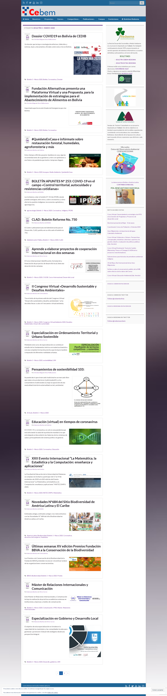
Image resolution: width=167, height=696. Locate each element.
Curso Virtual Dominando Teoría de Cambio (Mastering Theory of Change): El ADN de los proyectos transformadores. (122, 250)
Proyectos (49, 19)
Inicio (26, 19)
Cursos (60, 19)
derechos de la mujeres (32, 537)
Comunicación (48, 608)
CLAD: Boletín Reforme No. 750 (54, 219)
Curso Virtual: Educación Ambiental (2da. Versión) (123, 275)
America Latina (32, 535)
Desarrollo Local (68, 277)
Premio (59, 576)
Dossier (60, 79)
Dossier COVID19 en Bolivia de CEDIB (59, 36)
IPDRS (70, 210)
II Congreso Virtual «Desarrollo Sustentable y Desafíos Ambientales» (64, 288)
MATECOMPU (48, 493)
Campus (101, 19)
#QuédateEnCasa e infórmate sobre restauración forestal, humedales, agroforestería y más (53, 143)
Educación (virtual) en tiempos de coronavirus (64, 422)
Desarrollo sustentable (41, 324)
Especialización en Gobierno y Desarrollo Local (65, 618)
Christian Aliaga (38, 39)
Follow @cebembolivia (115, 299)
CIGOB (45, 277)
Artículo (29, 413)
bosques (46, 172)
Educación (55, 449)
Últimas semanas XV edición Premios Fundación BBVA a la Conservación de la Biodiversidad (66, 548)
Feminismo (44, 537)
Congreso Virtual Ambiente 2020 (54, 322)
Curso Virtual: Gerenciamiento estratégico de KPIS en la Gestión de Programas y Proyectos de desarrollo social (124, 216)
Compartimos (73, 19)
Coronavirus (52, 79)
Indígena (65, 210)
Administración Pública (34, 240)
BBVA (29, 576)
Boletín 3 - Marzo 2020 (34, 79)
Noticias (42, 150)
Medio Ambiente (55, 172)
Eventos (42, 469)
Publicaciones (89, 19)
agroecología (31, 210)
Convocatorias (44, 293)
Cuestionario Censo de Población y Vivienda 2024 (123, 227)
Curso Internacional (55, 277)
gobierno (53, 662)
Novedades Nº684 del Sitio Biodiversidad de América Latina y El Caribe (63, 503)
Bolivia (45, 79)
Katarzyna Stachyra (32, 150)
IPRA (55, 608)
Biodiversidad (42, 535)
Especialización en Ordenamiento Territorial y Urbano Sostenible (65, 334)
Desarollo (46, 662)
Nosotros (36, 19)
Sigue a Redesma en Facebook (119, 306)
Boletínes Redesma (130, 19)
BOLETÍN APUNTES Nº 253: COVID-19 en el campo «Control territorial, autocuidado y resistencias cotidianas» (59, 185)
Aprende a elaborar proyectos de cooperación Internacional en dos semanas (64, 251)
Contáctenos (113, 19)
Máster (60, 608)
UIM (54, 360)
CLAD (61, 240)
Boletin (42, 192)
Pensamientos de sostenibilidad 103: (58, 369)
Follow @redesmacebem (116, 321)
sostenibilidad (47, 360)
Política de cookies (52, 692)
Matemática (57, 493)
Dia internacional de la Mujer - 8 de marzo (120, 223)
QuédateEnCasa (66, 172)
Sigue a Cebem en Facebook (118, 284)
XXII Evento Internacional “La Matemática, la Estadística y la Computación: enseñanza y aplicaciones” (60, 462)
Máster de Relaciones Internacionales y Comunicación (60, 586)
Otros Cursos (43, 256)
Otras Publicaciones (50, 39)
